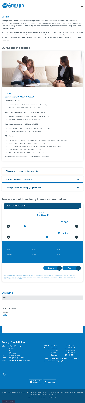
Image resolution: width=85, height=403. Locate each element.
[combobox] (42, 206)
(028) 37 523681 (15, 356)
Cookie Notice (41, 397)
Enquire (51, 268)
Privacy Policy (52, 397)
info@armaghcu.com (17, 358)
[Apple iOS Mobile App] (22, 382)
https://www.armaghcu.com (20, 360)
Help (27, 397)
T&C (32, 397)
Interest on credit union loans (42, 179)
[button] (74, 308)
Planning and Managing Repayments (42, 171)
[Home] (11, 6)
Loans (5, 298)
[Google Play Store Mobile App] (63, 382)
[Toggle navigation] (81, 6)
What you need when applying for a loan (42, 187)
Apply (70, 268)
